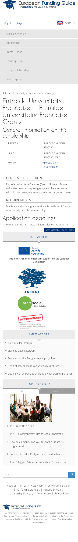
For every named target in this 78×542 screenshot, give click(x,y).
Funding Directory (53, 489)
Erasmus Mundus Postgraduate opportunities (31, 358)
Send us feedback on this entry (59, 230)
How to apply (13, 79)
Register (8, 23)
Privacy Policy (62, 493)
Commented (57, 391)
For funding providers (28, 489)
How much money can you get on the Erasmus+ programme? (37, 444)
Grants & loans (13, 52)
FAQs (23, 485)
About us (11, 485)
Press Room (36, 485)
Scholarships (12, 43)
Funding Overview (16, 33)
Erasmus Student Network (21, 350)
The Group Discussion (22, 426)
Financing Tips (13, 61)
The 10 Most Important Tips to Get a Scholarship (36, 433)
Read (26, 390)
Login (20, 23)
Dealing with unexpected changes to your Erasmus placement (40, 373)
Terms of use (44, 493)
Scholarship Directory (21, 493)
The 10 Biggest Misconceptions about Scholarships (38, 462)
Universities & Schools (58, 485)
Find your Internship (17, 70)
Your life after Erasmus (20, 343)
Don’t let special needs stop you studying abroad (33, 366)
